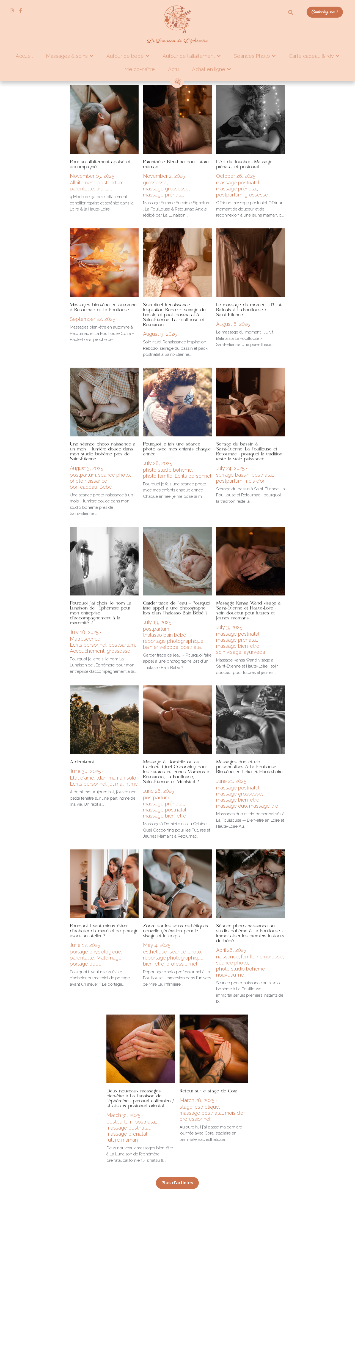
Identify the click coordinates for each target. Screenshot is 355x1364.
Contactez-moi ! (325, 12)
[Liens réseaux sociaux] (12, 10)
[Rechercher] (290, 12)
